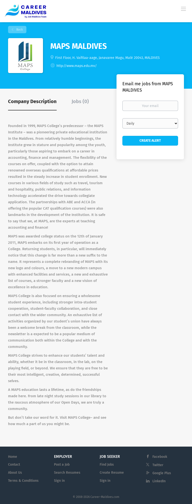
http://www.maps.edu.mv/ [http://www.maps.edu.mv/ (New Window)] (76, 66)
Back (19, 29)
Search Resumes (67, 473)
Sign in (59, 481)
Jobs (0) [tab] (80, 101)
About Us (15, 473)
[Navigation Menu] (183, 8)
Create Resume (112, 473)
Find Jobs (107, 464)
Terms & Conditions (23, 481)
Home (12, 457)
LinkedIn (159, 481)
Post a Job (62, 464)
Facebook (159, 457)
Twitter (157, 465)
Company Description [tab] (32, 101)
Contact (14, 464)
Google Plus (161, 473)
